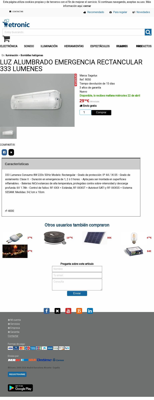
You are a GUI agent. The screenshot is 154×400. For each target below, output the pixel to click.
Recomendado (93, 12)
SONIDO (29, 46)
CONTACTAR (16, 12)
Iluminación (12, 55)
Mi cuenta (14, 320)
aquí (79, 6)
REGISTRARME (17, 374)
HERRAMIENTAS (74, 46)
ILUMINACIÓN (49, 46)
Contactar (13, 336)
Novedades (141, 12)
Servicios (14, 324)
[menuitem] (29, 45)
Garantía (13, 332)
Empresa (14, 328)
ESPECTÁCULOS (100, 46)
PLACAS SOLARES (122, 46)
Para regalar (118, 12)
